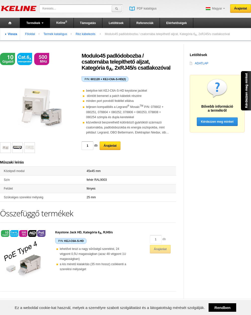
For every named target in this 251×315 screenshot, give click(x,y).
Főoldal (30, 34)
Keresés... (49, 8)
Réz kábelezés (86, 34)
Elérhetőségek (176, 23)
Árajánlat (240, 8)
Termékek (34, 23)
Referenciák (144, 23)
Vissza (11, 34)
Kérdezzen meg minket (217, 121)
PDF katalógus (143, 8)
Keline (61, 22)
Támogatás (88, 23)
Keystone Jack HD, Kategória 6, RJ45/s (84, 232)
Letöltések (116, 23)
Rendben (222, 307)
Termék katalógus (55, 34)
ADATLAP (199, 63)
